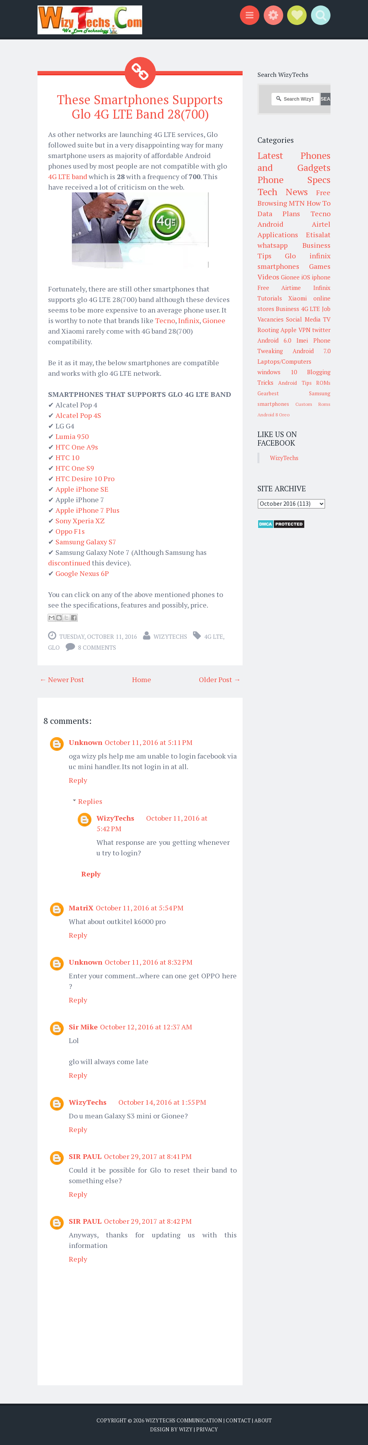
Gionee (213, 320)
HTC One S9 (74, 468)
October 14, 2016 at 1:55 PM (162, 1102)
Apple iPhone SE (82, 489)
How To (319, 203)
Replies (90, 801)
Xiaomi (297, 298)
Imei (302, 340)
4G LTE (213, 636)
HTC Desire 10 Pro (84, 478)
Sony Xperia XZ (80, 520)
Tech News (282, 191)
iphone (321, 277)
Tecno (165, 320)
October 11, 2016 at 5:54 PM (140, 907)
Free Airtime (279, 287)
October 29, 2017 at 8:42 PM (148, 1221)
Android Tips (295, 382)
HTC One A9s (76, 446)
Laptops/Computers (284, 361)
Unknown (85, 742)
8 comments (97, 647)
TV (326, 319)
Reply (78, 780)
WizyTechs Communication (183, 1420)
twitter (321, 330)
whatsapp (272, 245)
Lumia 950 (72, 436)
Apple (288, 330)
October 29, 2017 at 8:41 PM (148, 1156)
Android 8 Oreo (273, 415)
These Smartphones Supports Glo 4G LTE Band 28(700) (140, 106)
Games (319, 266)
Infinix (188, 320)
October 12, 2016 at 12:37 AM (146, 1026)
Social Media (303, 319)
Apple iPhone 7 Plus (87, 510)
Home (141, 679)
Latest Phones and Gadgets (294, 161)
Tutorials (269, 298)
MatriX (81, 907)
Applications (277, 234)
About (263, 1420)
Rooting (268, 330)
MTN (297, 203)
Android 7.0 (311, 351)
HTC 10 (67, 457)
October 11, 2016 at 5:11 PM (149, 742)
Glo (54, 647)
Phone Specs (294, 179)
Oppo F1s (70, 531)
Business (287, 309)
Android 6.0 (274, 340)
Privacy (207, 1429)
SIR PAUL (85, 1156)
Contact (238, 1420)
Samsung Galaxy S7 (85, 541)
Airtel (321, 224)
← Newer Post (61, 679)
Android (270, 224)
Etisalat (318, 234)
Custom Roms (312, 404)
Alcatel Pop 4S (78, 415)
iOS (305, 277)
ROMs (323, 382)
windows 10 (277, 372)
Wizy (186, 1429)
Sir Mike (83, 1026)
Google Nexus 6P (82, 573)
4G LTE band (67, 176)
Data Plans (278, 213)
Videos (268, 276)
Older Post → (220, 679)
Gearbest (268, 393)
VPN (304, 330)
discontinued (69, 562)
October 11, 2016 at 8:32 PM (149, 962)
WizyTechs (170, 636)
